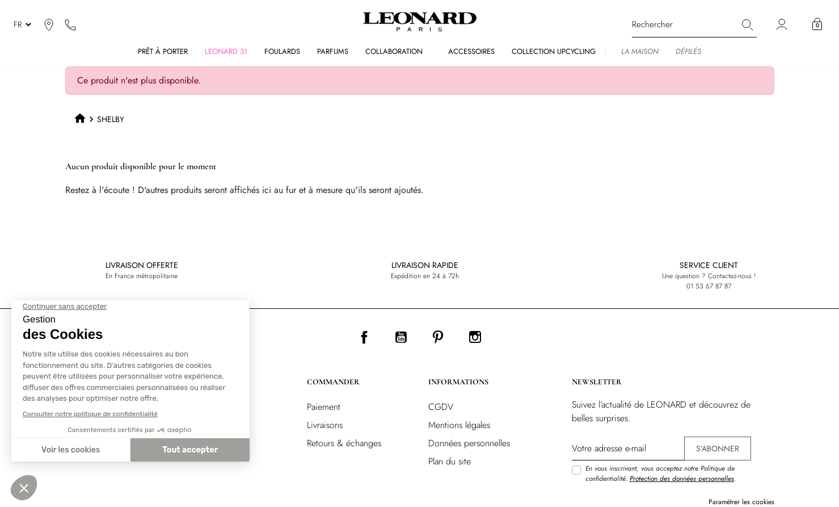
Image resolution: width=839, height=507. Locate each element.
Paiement (323, 406)
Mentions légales (459, 424)
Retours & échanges (344, 443)
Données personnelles (469, 443)
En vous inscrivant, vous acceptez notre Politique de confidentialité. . (660, 473)
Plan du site (449, 461)
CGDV (440, 406)
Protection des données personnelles (682, 479)
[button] (817, 24)
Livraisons (325, 424)
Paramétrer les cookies (741, 502)
